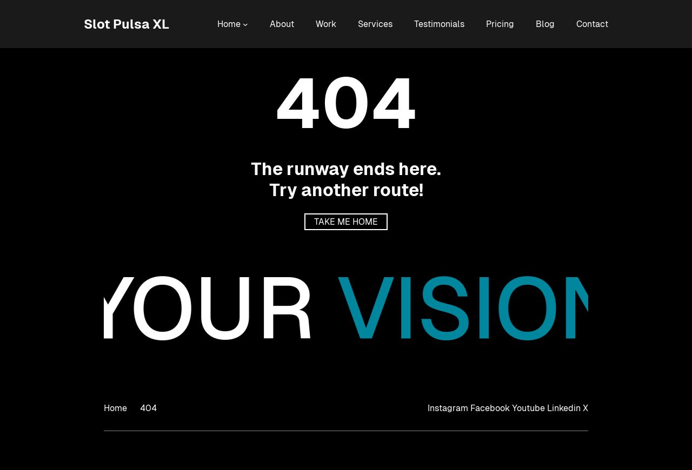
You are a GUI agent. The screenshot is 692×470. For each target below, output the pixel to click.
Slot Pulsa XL (126, 24)
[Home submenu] (245, 24)
